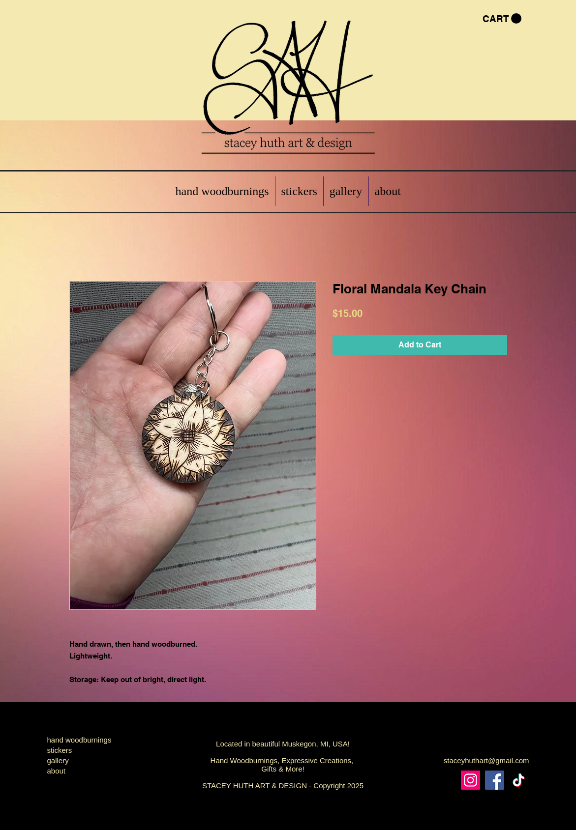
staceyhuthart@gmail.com (486, 760)
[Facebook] (494, 780)
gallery (58, 760)
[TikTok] (518, 780)
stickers (59, 750)
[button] (502, 18)
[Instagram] (470, 780)
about (56, 771)
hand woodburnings (79, 740)
